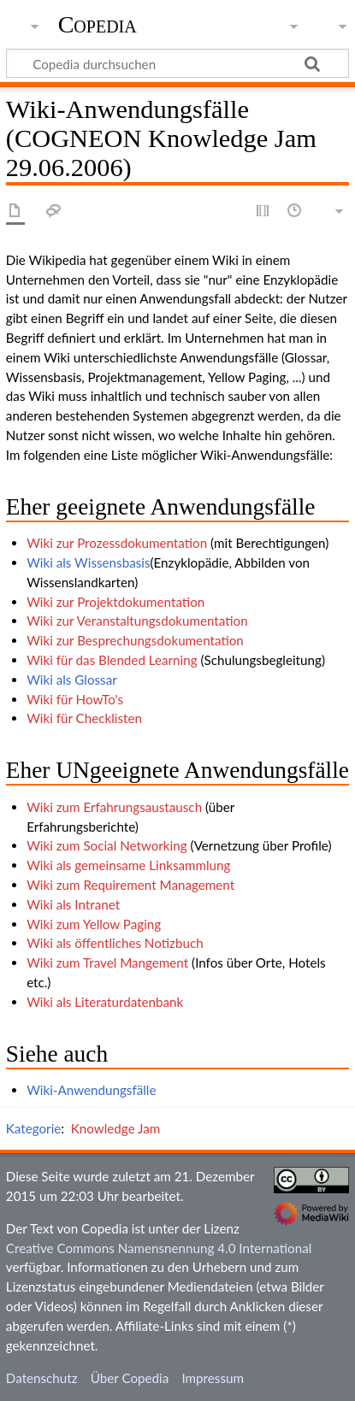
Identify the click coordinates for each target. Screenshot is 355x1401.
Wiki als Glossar (72, 679)
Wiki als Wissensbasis (88, 562)
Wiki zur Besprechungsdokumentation (135, 640)
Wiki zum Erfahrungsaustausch (114, 807)
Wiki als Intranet (73, 904)
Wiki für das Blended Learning (112, 660)
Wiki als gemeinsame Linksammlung (128, 865)
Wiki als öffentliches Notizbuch (115, 943)
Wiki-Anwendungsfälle (91, 1090)
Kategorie (33, 1128)
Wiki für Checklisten (84, 718)
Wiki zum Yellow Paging (94, 924)
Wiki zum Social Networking (106, 845)
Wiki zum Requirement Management (130, 884)
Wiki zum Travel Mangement (107, 962)
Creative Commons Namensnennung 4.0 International (159, 1248)
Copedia (97, 25)
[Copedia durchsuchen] (177, 63)
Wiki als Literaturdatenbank (105, 1002)
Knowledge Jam (115, 1128)
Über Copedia (130, 1378)
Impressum (212, 1378)
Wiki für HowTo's (75, 699)
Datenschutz (42, 1378)
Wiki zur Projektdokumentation (115, 601)
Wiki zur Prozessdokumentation (117, 542)
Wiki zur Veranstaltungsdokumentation (137, 620)
